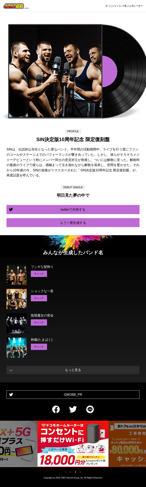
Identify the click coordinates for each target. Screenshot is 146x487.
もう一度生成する (73, 222)
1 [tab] (65, 472)
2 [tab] (70, 472)
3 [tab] (75, 472)
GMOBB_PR (73, 394)
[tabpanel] (73, 445)
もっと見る (73, 370)
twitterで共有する (73, 209)
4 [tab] (80, 472)
